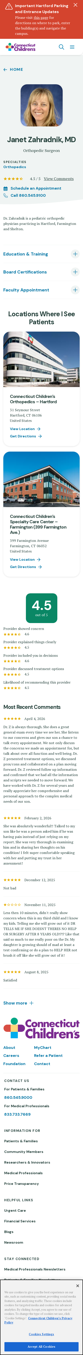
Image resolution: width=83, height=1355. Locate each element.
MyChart (42, 1047)
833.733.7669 (17, 1114)
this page (41, 17)
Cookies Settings (41, 1334)
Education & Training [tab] (25, 254)
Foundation (14, 1063)
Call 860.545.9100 (28, 195)
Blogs (9, 1231)
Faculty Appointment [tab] (26, 290)
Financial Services (20, 1221)
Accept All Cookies (41, 1347)
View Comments (59, 178)
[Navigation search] (61, 47)
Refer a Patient (48, 1055)
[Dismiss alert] (75, 5)
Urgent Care (15, 1210)
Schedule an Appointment (36, 188)
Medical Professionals (23, 1173)
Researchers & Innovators (27, 1162)
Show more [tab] (15, 1003)
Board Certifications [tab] (25, 272)
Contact (42, 1063)
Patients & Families (21, 1141)
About (9, 1047)
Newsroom (13, 1242)
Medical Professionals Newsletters (35, 1269)
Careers (11, 1055)
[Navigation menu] (72, 47)
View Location (22, 429)
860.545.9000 (18, 1097)
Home (16, 69)
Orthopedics (14, 167)
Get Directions (23, 436)
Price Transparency (21, 1183)
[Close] (78, 1286)
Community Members (23, 1151)
